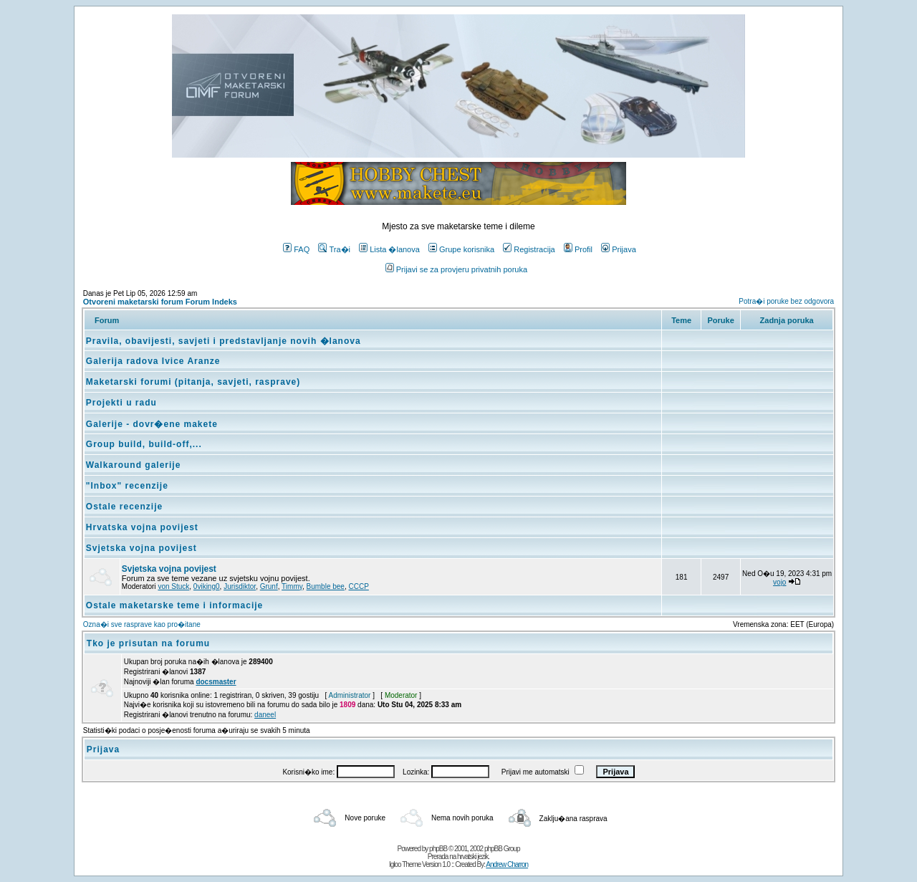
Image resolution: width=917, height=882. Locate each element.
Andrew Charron (507, 864)
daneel (265, 715)
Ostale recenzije (124, 507)
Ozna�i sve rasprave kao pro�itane (142, 624)
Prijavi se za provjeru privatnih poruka (456, 269)
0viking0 (206, 586)
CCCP (359, 586)
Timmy (292, 586)
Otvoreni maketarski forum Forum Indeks (160, 301)
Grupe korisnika (461, 249)
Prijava (618, 249)
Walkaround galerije (133, 465)
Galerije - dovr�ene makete (152, 424)
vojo (779, 582)
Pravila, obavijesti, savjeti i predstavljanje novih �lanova (223, 341)
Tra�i (334, 249)
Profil (578, 249)
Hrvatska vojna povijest (142, 527)
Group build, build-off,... (144, 444)
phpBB (438, 849)
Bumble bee (326, 586)
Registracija (528, 249)
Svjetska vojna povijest (141, 548)
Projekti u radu (121, 403)
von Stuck (173, 586)
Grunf (269, 586)
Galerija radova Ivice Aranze (153, 361)
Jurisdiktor (240, 586)
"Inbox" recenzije (127, 486)
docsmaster (216, 682)
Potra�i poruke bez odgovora (786, 301)
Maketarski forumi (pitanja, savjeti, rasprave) (193, 382)
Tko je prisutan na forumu (148, 643)
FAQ (296, 249)
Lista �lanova (389, 249)
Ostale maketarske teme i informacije (174, 605)
